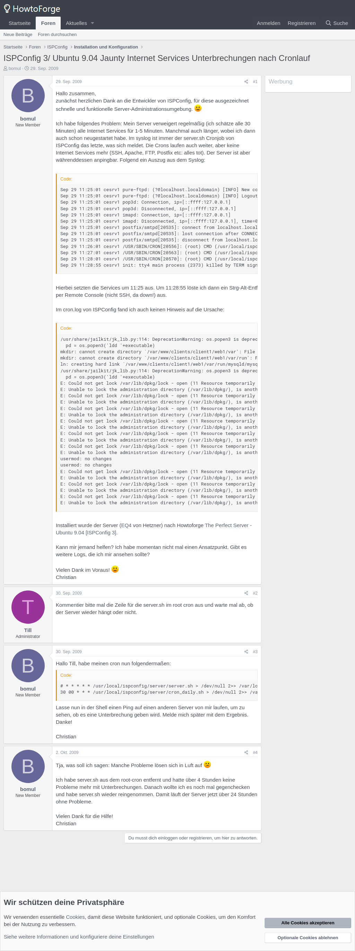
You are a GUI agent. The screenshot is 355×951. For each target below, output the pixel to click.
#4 (255, 752)
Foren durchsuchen (57, 34)
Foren (48, 23)
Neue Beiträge (17, 34)
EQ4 (126, 525)
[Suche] (337, 23)
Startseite (20, 23)
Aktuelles (76, 23)
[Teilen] (246, 82)
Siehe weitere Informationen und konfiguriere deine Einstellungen (79, 937)
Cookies (75, 917)
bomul (15, 68)
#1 (255, 81)
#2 (255, 593)
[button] (92, 23)
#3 (255, 651)
